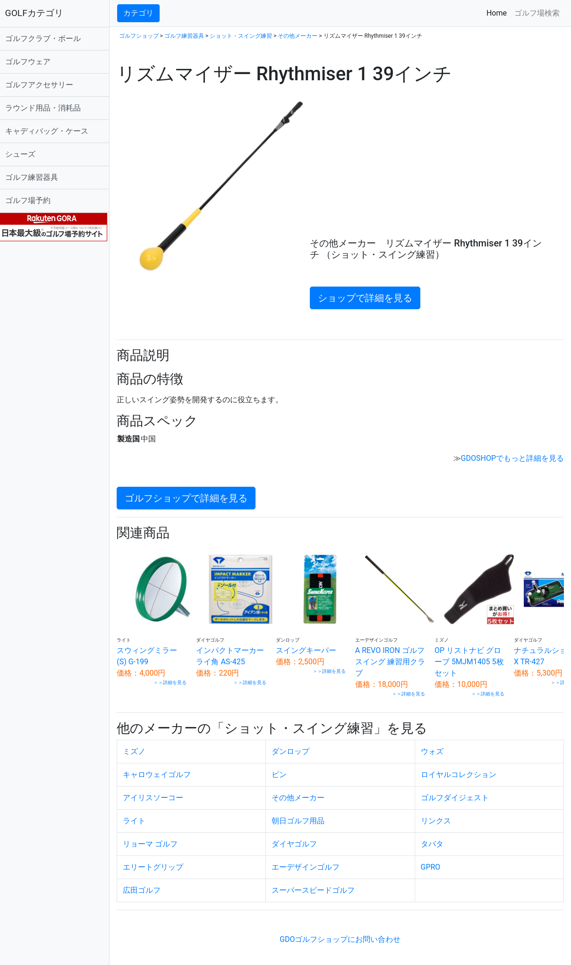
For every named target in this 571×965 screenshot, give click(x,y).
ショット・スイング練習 (245, 36)
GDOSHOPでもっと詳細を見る (512, 458)
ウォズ (433, 747)
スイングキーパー (303, 646)
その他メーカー (302, 36)
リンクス (437, 817)
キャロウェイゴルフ (161, 770)
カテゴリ (143, 12)
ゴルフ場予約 (32, 200)
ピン (282, 770)
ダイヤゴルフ (297, 840)
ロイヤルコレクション (460, 770)
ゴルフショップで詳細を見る (190, 498)
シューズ (24, 154)
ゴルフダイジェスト (456, 793)
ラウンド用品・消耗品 (47, 107)
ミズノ (138, 747)
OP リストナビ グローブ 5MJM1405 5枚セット (454, 657)
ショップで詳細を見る (368, 298)
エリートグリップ (157, 863)
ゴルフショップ (143, 36)
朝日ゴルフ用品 (300, 817)
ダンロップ (293, 747)
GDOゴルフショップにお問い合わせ (342, 935)
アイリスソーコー (157, 793)
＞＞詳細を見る (170, 678)
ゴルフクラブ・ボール (47, 38)
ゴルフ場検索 (537, 12)
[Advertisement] (435, 167)
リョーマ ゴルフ (154, 840)
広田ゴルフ (146, 886)
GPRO (432, 863)
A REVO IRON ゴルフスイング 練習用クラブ (378, 657)
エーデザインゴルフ (308, 863)
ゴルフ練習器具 (35, 177)
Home (498, 12)
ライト (138, 817)
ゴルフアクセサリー (43, 84)
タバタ (433, 840)
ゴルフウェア (32, 61)
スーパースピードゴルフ (316, 886)
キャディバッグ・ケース (51, 131)
